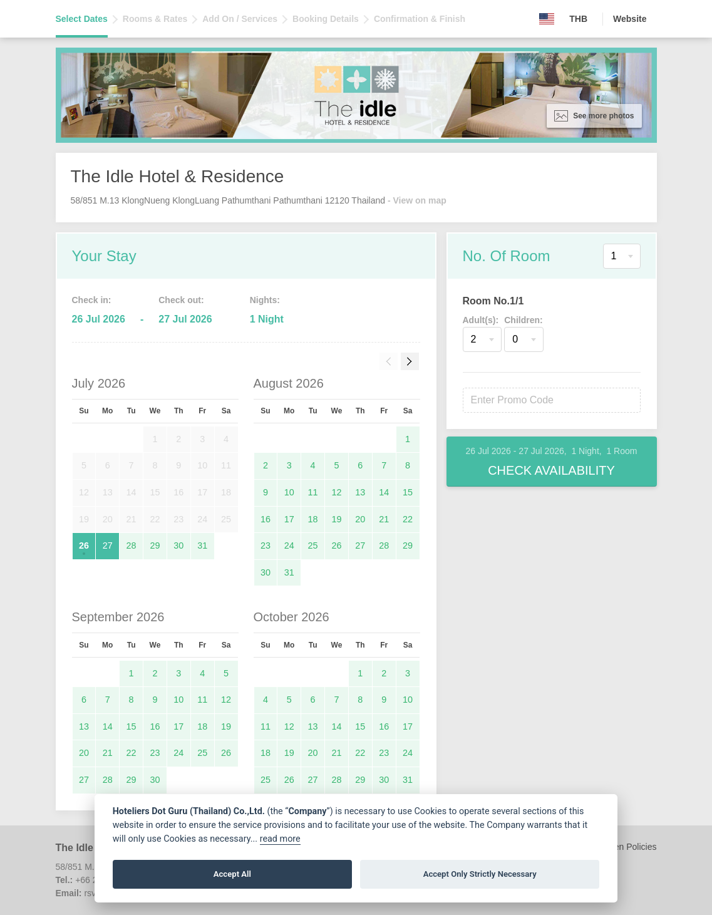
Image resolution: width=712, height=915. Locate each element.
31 (202, 545)
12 (336, 492)
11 (313, 492)
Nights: (265, 300)
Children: (523, 320)
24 (289, 545)
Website (629, 19)
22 (408, 519)
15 (408, 492)
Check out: (181, 300)
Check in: (91, 300)
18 (313, 519)
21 (384, 519)
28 (131, 545)
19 (336, 519)
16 (266, 519)
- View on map (417, 200)
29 (155, 545)
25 (313, 545)
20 (360, 519)
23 (266, 545)
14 (384, 492)
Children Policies (623, 847)
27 (108, 545)
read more (280, 839)
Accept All (232, 874)
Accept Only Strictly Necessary (480, 874)
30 (178, 545)
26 (84, 545)
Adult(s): (481, 320)
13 (360, 492)
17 (289, 519)
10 (289, 492)
